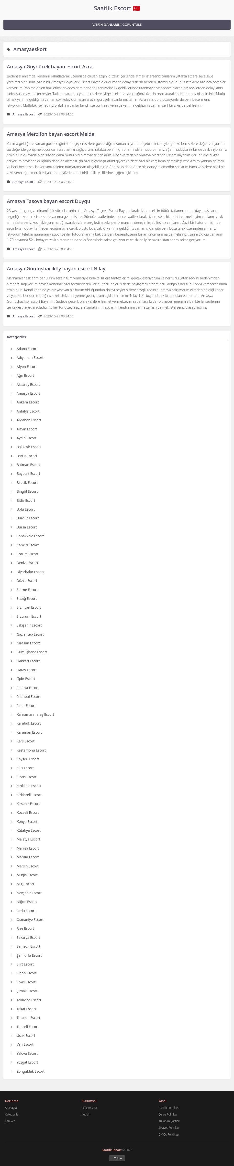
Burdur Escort (25, 518)
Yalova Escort (24, 1053)
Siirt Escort (22, 964)
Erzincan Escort (26, 607)
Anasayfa (11, 1108)
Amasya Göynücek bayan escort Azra (49, 66)
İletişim (86, 1114)
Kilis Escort (22, 767)
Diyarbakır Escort (27, 571)
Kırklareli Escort (26, 794)
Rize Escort (22, 928)
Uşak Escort (23, 1035)
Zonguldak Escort (28, 1071)
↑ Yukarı (117, 1158)
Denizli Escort (24, 562)
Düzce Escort (24, 580)
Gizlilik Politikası (168, 1108)
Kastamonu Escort (28, 750)
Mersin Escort (25, 866)
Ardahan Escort (26, 420)
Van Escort (22, 1044)
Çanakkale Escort (27, 536)
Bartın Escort (24, 455)
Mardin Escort (25, 857)
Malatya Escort (25, 839)
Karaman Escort (26, 732)
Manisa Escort (25, 848)
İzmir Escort (23, 705)
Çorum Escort (24, 554)
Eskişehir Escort (26, 625)
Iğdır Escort (23, 678)
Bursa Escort (24, 527)
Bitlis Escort (23, 500)
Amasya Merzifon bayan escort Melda (50, 134)
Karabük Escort (26, 723)
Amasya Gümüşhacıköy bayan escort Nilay (56, 268)
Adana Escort (24, 348)
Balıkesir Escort (26, 446)
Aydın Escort (23, 438)
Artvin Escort (24, 429)
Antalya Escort (25, 411)
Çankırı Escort (25, 545)
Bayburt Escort (25, 473)
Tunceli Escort (25, 1026)
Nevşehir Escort (26, 892)
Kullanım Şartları (169, 1121)
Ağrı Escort (22, 375)
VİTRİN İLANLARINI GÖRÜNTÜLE (117, 24)
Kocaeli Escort (25, 812)
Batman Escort (25, 464)
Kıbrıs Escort (23, 777)
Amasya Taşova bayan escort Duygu (48, 201)
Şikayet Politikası (169, 1128)
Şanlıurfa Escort (26, 955)
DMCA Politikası (168, 1134)
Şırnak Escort (24, 991)
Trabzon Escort (25, 1017)
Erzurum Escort (26, 616)
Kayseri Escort (25, 759)
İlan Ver (10, 1121)
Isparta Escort (25, 687)
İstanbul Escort (26, 696)
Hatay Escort (24, 669)
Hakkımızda (89, 1108)
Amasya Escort (25, 393)
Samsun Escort (25, 946)
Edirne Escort (24, 589)
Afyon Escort (24, 366)
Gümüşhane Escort (29, 652)
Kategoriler (12, 1114)
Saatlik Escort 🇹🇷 (117, 8)
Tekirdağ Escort (26, 1000)
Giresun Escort (25, 643)
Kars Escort (22, 741)
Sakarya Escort (25, 937)
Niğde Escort (24, 901)
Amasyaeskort (30, 49)
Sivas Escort (23, 982)
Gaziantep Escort (27, 634)
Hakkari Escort (25, 661)
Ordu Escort (23, 910)
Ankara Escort (25, 402)
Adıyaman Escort (27, 357)
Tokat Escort (23, 1008)
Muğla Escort (24, 875)
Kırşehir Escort (25, 803)
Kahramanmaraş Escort (32, 714)
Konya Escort (24, 821)
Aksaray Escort (25, 384)
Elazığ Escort (24, 598)
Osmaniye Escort (27, 919)
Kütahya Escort (26, 830)
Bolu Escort (23, 509)
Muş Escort (22, 883)
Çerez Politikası (168, 1114)
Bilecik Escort (24, 482)
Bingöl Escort (24, 491)
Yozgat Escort (24, 1062)
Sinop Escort (23, 973)
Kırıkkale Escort (26, 785)
